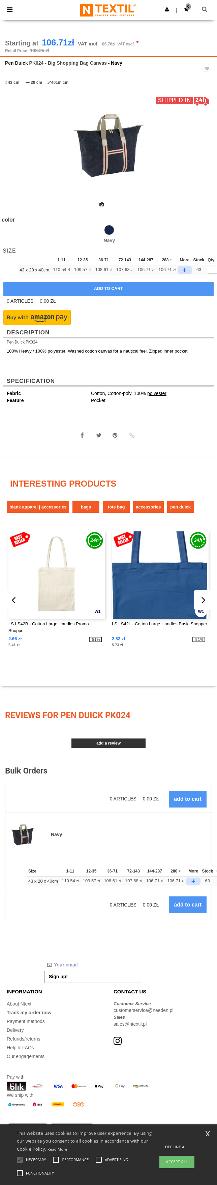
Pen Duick (16, 63)
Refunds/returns (23, 1039)
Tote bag (116, 506)
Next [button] (207, 150)
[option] (108, 145)
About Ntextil (20, 1004)
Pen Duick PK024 (22, 342)
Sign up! (58, 976)
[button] (167, 9)
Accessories (148, 506)
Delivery (15, 1030)
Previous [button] (14, 150)
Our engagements (25, 1056)
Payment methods (26, 1021)
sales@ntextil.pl (130, 1024)
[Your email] (93, 965)
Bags (86, 506)
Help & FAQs (20, 1047)
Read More (57, 1149)
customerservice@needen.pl (144, 1010)
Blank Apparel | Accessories (37, 506)
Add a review (108, 743)
